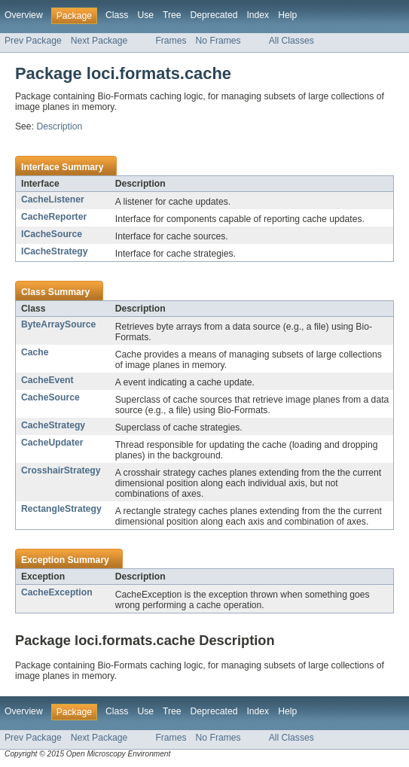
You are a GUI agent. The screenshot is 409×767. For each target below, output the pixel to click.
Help (287, 15)
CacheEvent (47, 380)
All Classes (291, 40)
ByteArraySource (58, 324)
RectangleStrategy (61, 509)
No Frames (218, 40)
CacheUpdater (52, 442)
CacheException (57, 592)
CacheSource (50, 397)
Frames (170, 40)
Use (145, 15)
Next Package (99, 40)
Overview (24, 15)
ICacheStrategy (54, 251)
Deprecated (214, 15)
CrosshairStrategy (60, 470)
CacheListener (52, 199)
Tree (172, 15)
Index (257, 15)
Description (59, 126)
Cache (35, 352)
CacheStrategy (53, 425)
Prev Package (33, 40)
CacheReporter (54, 217)
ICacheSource (51, 234)
